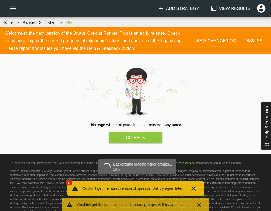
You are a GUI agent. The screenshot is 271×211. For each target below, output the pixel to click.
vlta (69, 22)
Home (7, 22)
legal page (188, 162)
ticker (50, 22)
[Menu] (13, 8)
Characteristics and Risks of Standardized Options (179, 199)
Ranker (29, 22)
